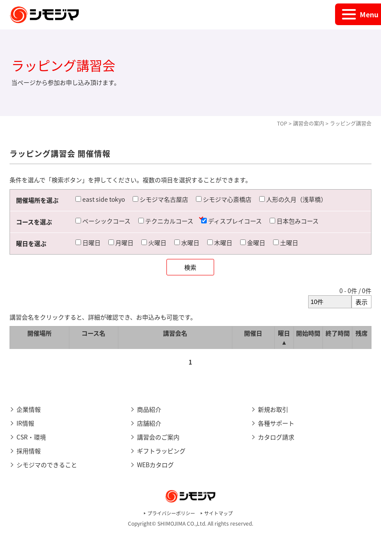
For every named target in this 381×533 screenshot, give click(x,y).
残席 (361, 333)
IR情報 (25, 423)
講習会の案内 (308, 123)
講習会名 (175, 333)
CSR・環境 (31, 437)
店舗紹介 (149, 423)
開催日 (253, 333)
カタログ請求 (276, 437)
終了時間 (338, 333)
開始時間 (308, 333)
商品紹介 (149, 409)
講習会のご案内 (158, 437)
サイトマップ (218, 513)
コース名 (93, 333)
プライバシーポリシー (171, 513)
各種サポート (276, 423)
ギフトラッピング (161, 450)
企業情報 (28, 409)
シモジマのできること (46, 464)
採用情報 (28, 450)
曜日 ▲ (284, 337)
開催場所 (39, 333)
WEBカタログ (155, 464)
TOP (282, 123)
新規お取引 (273, 409)
